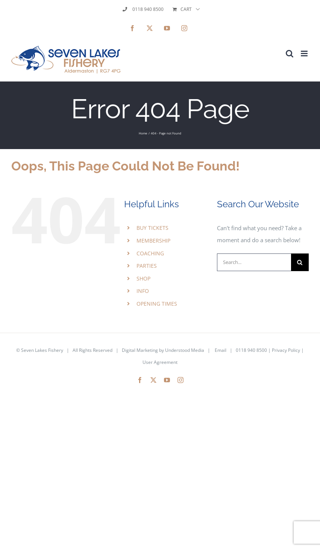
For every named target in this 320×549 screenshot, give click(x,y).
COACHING (150, 253)
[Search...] (254, 262)
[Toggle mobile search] (289, 53)
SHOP (143, 278)
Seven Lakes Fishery (42, 350)
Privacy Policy (286, 350)
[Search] (300, 262)
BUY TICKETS (152, 227)
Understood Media (184, 350)
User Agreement (160, 362)
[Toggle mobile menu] (305, 53)
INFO (142, 290)
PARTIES (146, 265)
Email (220, 350)
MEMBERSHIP (153, 240)
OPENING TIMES (156, 303)
